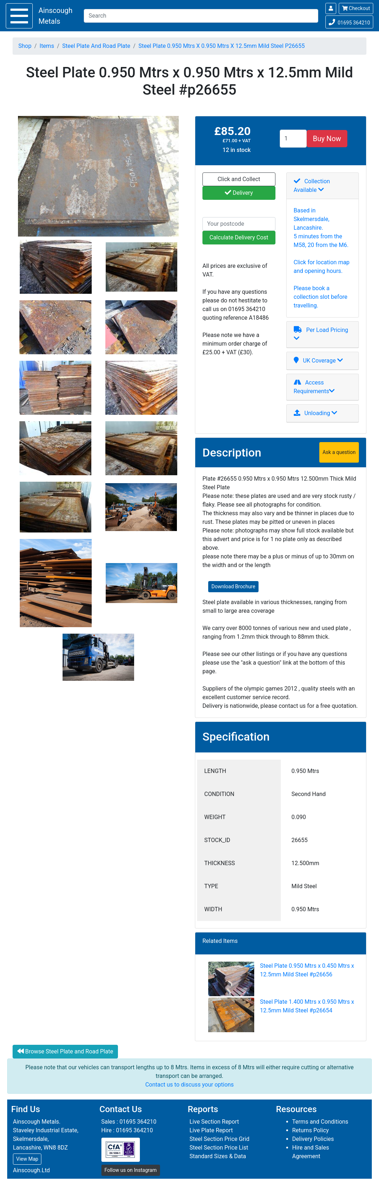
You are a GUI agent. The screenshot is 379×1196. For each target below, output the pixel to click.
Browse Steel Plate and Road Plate (65, 1051)
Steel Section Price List (219, 1147)
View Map (27, 1159)
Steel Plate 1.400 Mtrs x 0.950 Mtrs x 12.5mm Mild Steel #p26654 (281, 1016)
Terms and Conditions (320, 1121)
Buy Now (327, 138)
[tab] (323, 186)
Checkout (356, 8)
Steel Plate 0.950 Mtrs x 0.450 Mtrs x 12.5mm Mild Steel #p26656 (281, 980)
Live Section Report (214, 1121)
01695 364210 (349, 21)
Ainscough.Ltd (31, 1170)
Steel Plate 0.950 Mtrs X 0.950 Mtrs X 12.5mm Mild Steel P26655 (221, 45)
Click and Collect (239, 179)
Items (47, 45)
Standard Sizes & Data (218, 1156)
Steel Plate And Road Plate (96, 45)
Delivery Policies (313, 1139)
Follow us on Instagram (131, 1170)
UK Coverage (318, 360)
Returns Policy (310, 1130)
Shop (24, 45)
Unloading (316, 413)
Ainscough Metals (55, 16)
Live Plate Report (211, 1130)
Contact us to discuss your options (189, 1084)
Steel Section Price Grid (219, 1139)
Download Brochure (233, 586)
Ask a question (339, 452)
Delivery (239, 192)
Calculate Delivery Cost (238, 237)
